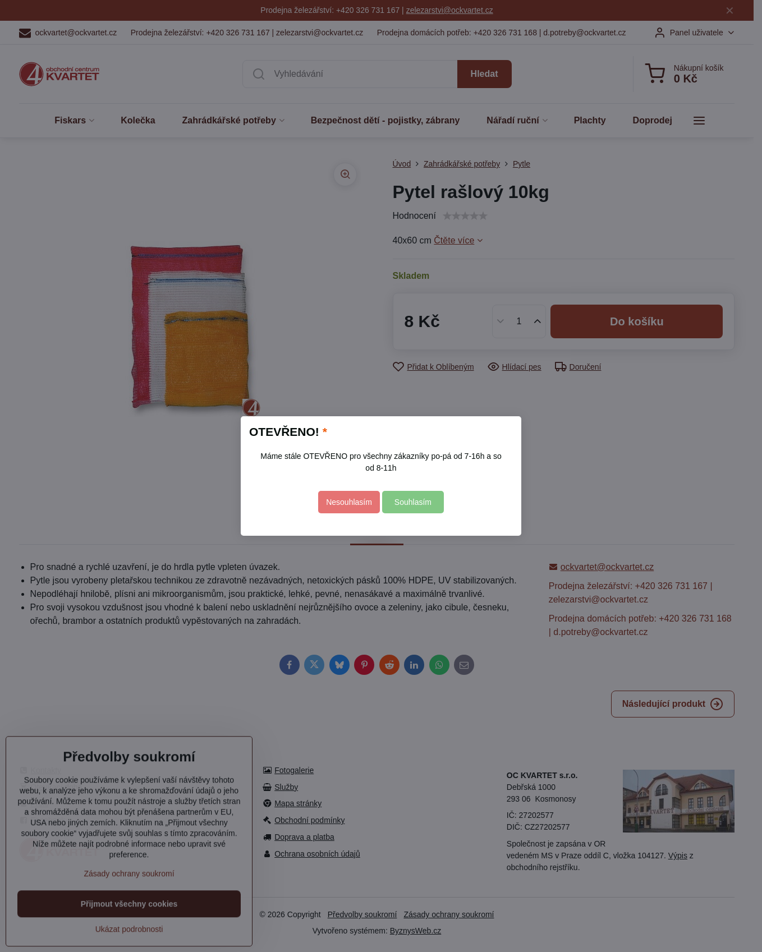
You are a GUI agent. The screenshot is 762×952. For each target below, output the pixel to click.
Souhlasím (413, 502)
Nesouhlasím (349, 502)
